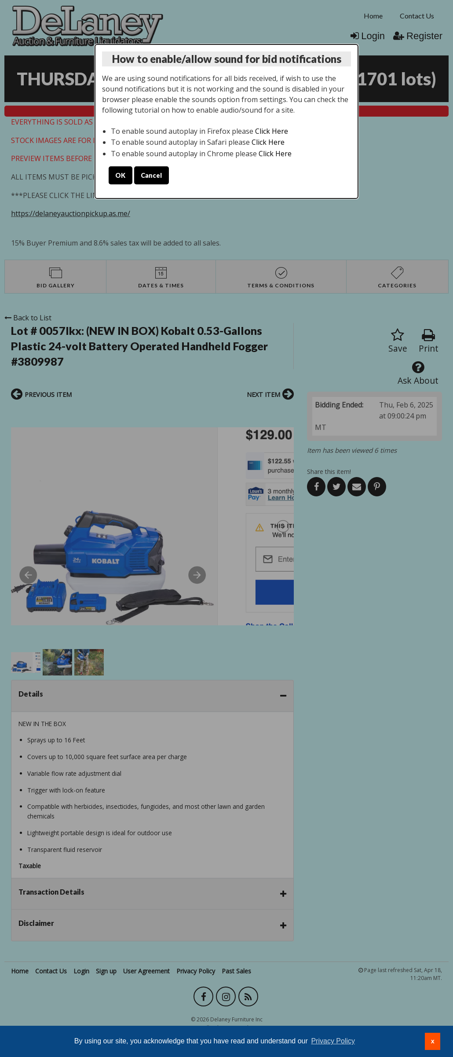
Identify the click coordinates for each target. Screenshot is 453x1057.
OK (120, 175)
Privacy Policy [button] (333, 1041)
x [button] (433, 1041)
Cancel (151, 175)
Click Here (271, 131)
